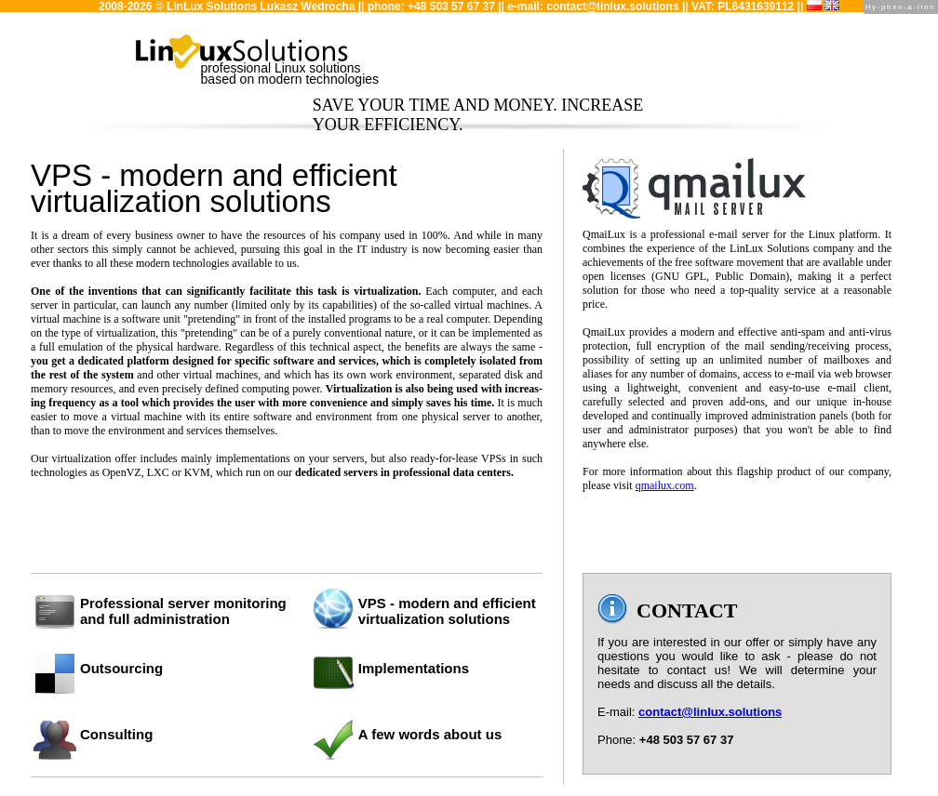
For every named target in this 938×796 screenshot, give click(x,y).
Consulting (116, 734)
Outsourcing (121, 668)
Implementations (413, 668)
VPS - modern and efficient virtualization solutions (447, 611)
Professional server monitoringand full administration (183, 611)
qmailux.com (665, 485)
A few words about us (430, 734)
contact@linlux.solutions (612, 6)
